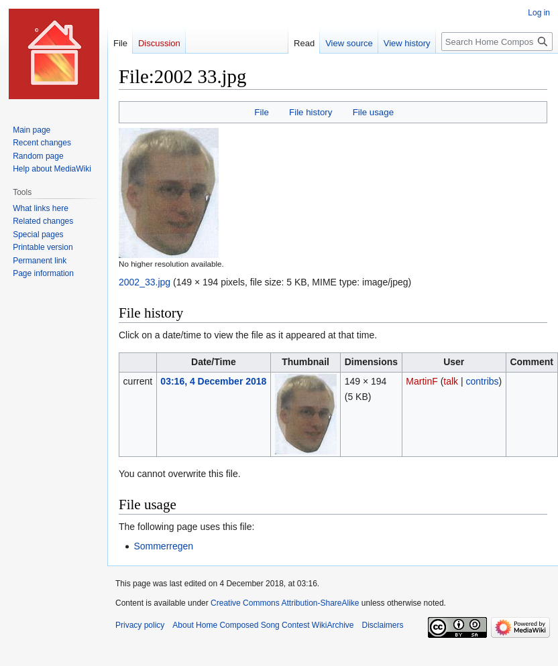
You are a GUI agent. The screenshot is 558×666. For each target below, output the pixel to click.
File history (310, 112)
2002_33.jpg (144, 282)
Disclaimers (382, 625)
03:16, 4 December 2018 (213, 381)
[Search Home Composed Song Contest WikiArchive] (497, 41)
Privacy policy (139, 625)
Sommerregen (163, 546)
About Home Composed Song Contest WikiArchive (262, 625)
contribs (482, 381)
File (261, 112)
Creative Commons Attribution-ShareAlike (285, 603)
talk (450, 381)
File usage (373, 112)
